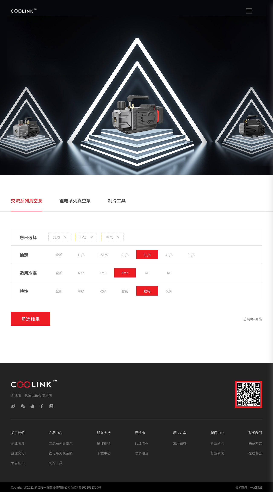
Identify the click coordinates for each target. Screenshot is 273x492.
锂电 (112, 237)
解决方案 (179, 432)
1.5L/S (103, 254)
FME (103, 272)
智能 (125, 290)
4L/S (169, 254)
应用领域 (179, 443)
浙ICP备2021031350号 (85, 487)
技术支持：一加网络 (248, 487)
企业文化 (18, 453)
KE (169, 272)
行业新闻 (217, 453)
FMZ (86, 237)
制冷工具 (117, 200)
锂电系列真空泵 (75, 200)
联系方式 (255, 443)
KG (147, 272)
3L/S (59, 237)
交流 (169, 290)
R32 (81, 272)
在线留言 (255, 453)
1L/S (80, 254)
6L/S (191, 254)
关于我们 (18, 432)
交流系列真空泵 (26, 200)
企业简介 (18, 443)
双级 (103, 290)
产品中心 (55, 432)
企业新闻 (217, 443)
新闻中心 (217, 432)
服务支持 (103, 432)
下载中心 (103, 453)
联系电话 (141, 453)
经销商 (140, 432)
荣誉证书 (18, 462)
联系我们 (255, 432)
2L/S (125, 254)
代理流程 (141, 443)
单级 (81, 290)
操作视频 (103, 443)
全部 (59, 254)
